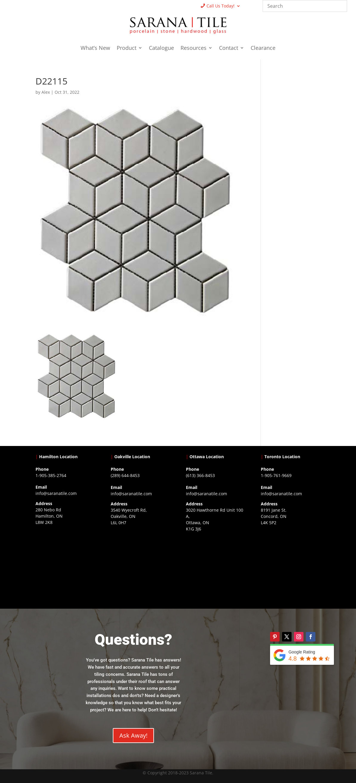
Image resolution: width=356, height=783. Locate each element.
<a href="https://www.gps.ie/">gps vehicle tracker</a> (290, 563)
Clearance (263, 48)
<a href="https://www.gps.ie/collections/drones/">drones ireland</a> (140, 563)
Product (126, 48)
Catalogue (161, 48)
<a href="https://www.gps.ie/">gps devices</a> (215, 570)
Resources (193, 48)
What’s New (95, 48)
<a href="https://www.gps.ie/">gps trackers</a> (65, 563)
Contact (228, 48)
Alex (45, 92)
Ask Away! (133, 735)
